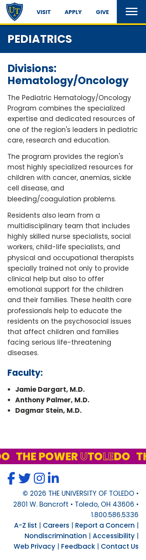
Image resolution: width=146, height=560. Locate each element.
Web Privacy (34, 546)
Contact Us (120, 546)
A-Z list (25, 525)
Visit (44, 12)
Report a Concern (105, 525)
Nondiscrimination (56, 536)
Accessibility (114, 536)
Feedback (78, 546)
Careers (56, 525)
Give (102, 12)
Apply (73, 12)
